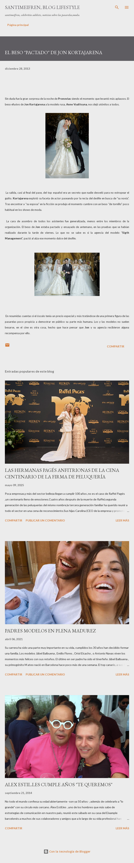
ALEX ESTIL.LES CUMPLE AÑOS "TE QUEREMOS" (58, 784)
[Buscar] (116, 7)
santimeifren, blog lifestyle (42, 7)
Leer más (122, 520)
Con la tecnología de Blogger (67, 851)
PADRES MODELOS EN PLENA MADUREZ (50, 630)
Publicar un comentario (45, 520)
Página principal (18, 25)
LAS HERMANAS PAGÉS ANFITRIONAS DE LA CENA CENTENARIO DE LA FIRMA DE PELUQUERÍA (62, 473)
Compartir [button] (115, 346)
